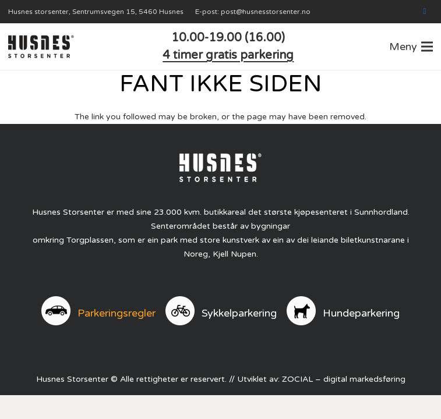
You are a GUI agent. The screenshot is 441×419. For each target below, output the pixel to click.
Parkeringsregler (116, 313)
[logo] (41, 46)
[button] (411, 46)
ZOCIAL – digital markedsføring (343, 379)
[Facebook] (425, 11)
